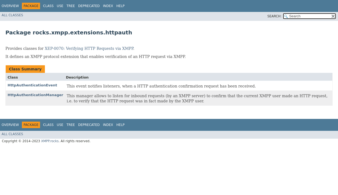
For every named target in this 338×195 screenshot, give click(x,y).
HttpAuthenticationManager (35, 95)
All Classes (12, 15)
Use (60, 6)
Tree (71, 6)
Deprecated (89, 6)
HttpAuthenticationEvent (32, 85)
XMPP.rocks (50, 141)
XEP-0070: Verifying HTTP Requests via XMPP (89, 48)
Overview (10, 6)
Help (120, 6)
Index (108, 6)
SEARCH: (274, 16)
